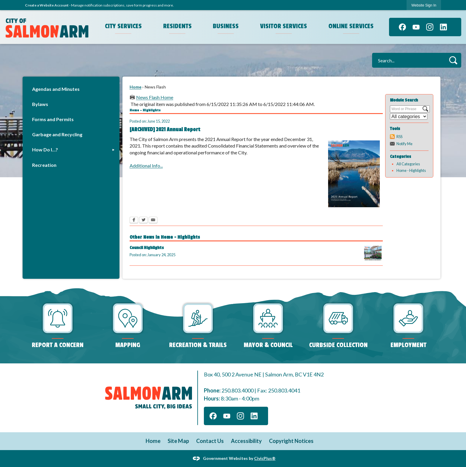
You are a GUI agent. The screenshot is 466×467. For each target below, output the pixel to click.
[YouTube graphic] (416, 27)
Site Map (178, 441)
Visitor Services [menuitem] (283, 26)
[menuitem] (71, 88)
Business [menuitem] (226, 26)
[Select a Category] (408, 116)
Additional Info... (146, 165)
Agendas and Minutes (56, 89)
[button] (453, 60)
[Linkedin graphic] (443, 27)
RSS (399, 136)
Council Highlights (147, 247)
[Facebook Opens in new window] (134, 220)
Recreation (44, 165)
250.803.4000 (237, 390)
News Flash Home (154, 97)
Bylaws (40, 104)
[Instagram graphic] (429, 27)
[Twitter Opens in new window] (143, 220)
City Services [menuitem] (123, 26)
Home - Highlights (411, 170)
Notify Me (404, 143)
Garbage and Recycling (57, 134)
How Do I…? (45, 149)
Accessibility (246, 441)
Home (135, 86)
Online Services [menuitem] (351, 26)
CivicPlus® (264, 457)
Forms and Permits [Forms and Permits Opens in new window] (53, 119)
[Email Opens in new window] (153, 220)
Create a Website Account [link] (47, 5)
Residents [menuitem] (177, 26)
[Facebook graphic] (402, 27)
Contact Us (210, 441)
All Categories (408, 164)
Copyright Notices (291, 441)
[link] (424, 5)
